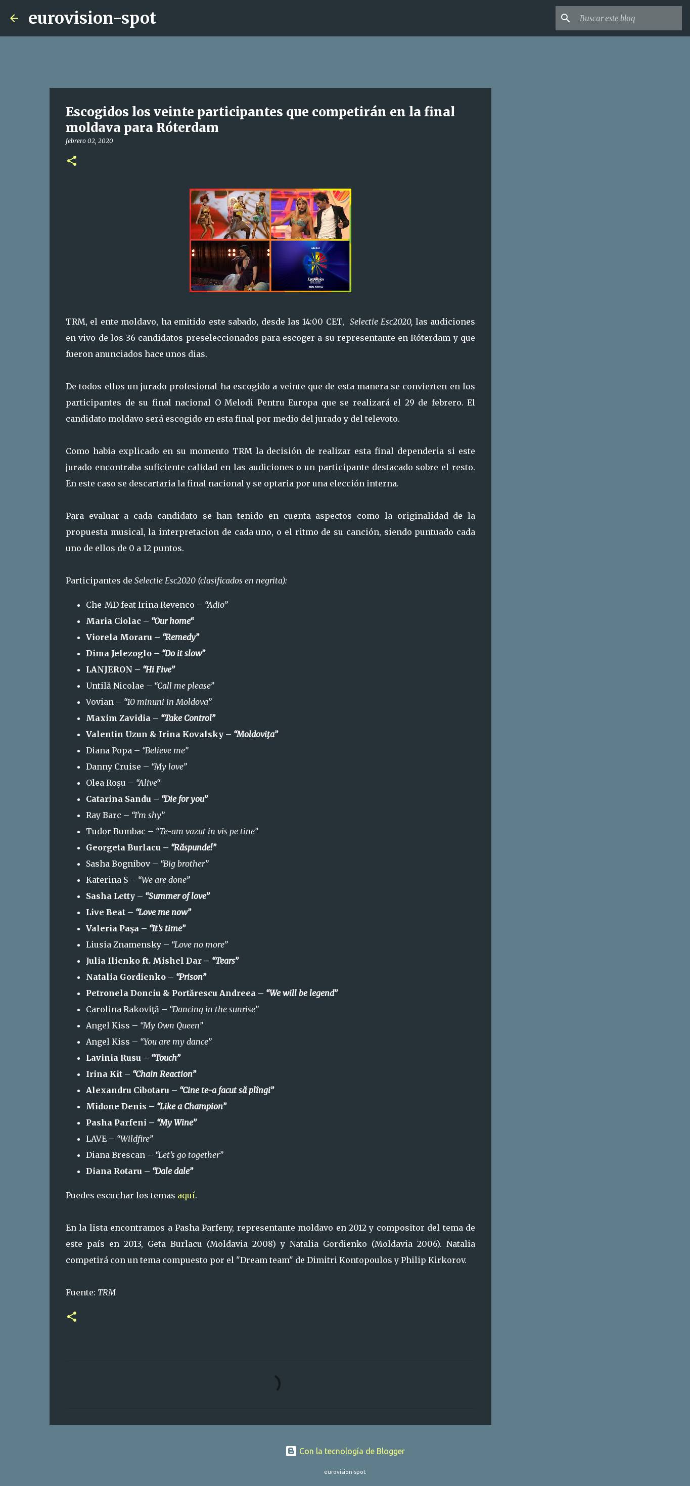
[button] (72, 161)
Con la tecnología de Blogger (345, 1451)
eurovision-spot (92, 18)
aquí (186, 1195)
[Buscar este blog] (629, 18)
